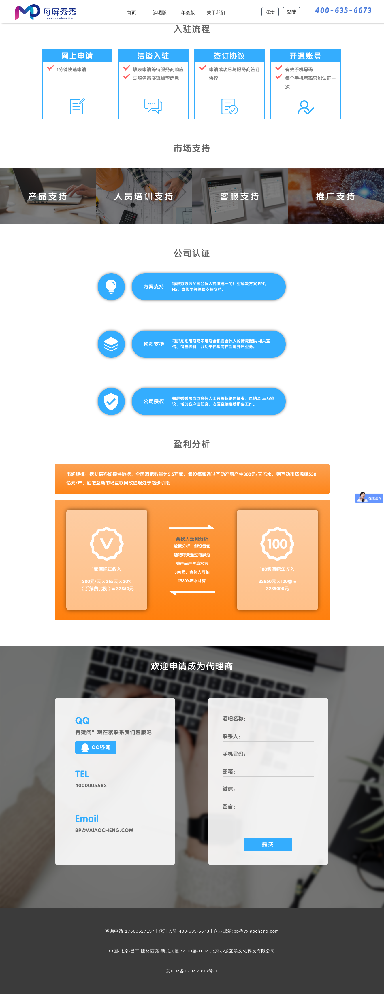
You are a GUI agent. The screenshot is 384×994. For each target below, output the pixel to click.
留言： (230, 806)
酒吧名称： (236, 718)
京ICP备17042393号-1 (192, 970)
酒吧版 (160, 12)
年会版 (188, 12)
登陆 (291, 11)
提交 (268, 844)
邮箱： (230, 771)
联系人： (233, 736)
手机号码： (236, 754)
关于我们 (216, 12)
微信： (230, 789)
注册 (270, 11)
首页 (131, 12)
